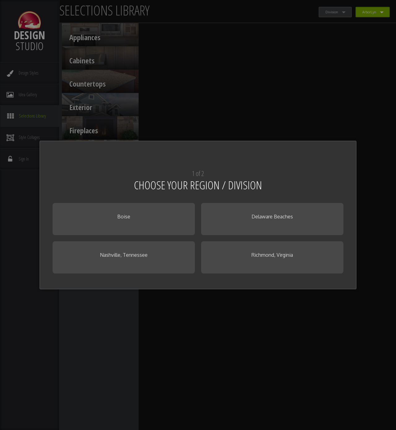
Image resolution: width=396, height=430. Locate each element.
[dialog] (198, 215)
